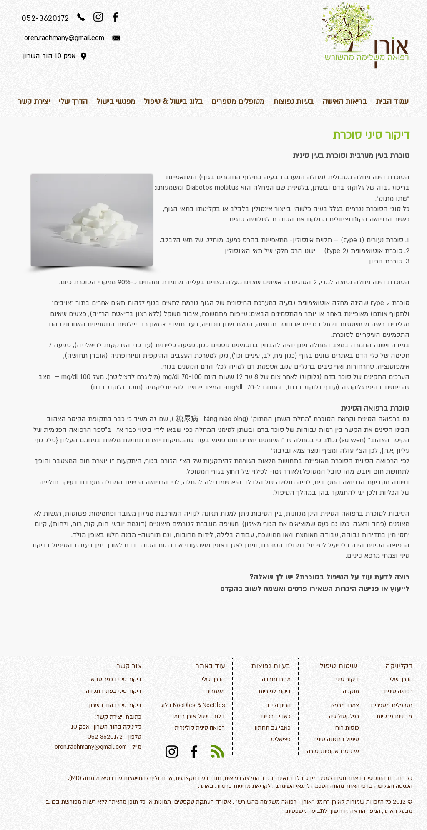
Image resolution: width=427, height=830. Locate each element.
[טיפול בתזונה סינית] (335, 739)
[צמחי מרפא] (337, 705)
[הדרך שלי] (205, 679)
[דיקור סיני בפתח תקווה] (112, 691)
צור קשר (129, 666)
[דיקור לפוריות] (272, 691)
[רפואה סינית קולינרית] (194, 727)
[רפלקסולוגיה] (336, 716)
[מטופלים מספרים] (391, 705)
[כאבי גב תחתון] (272, 727)
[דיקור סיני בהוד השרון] (114, 705)
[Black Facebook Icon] (115, 16)
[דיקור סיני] (340, 679)
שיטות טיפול (338, 666)
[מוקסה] (342, 691)
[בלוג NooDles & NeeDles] (193, 705)
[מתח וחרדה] (264, 679)
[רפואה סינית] (390, 691)
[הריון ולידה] (261, 705)
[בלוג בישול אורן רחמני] (194, 716)
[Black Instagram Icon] (98, 16)
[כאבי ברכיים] (267, 716)
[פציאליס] (272, 739)
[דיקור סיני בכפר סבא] (113, 679)
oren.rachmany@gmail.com (91, 747)
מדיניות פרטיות (233, 786)
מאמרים (215, 691)
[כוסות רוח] (340, 727)
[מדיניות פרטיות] (390, 716)
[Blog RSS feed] (217, 752)
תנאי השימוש (291, 786)
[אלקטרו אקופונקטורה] (332, 751)
